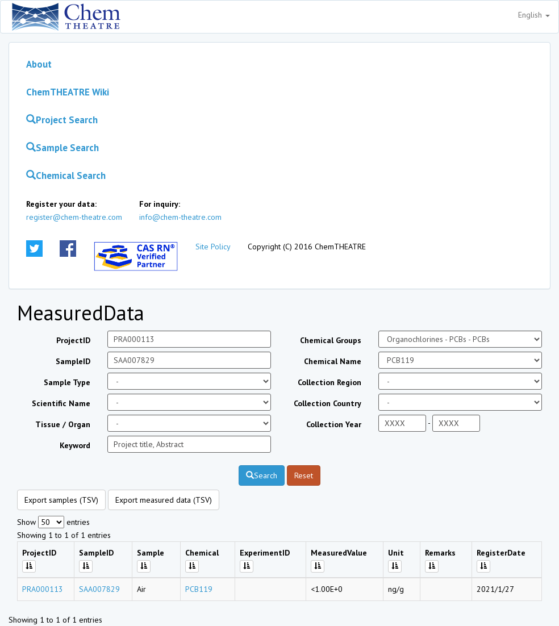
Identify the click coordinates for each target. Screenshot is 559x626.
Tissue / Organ (62, 424)
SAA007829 (99, 589)
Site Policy (213, 246)
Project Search (62, 120)
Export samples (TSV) (61, 500)
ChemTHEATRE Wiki (67, 92)
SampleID (73, 361)
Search (261, 475)
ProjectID (73, 340)
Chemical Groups (330, 340)
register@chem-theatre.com (74, 217)
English (534, 15)
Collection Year (333, 424)
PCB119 (198, 589)
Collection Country (327, 403)
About (39, 64)
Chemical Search (66, 175)
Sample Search (62, 147)
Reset (303, 475)
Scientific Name (61, 403)
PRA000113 (42, 589)
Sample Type (67, 382)
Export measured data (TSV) (163, 500)
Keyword (75, 445)
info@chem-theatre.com (180, 217)
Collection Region (329, 382)
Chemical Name (332, 361)
